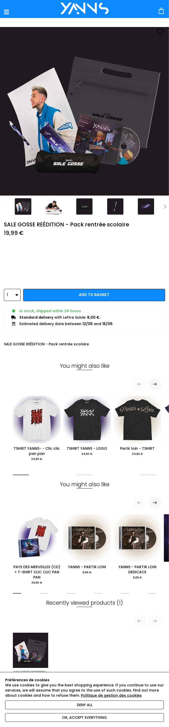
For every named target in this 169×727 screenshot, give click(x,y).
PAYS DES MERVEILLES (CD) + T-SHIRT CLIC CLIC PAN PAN (37, 549)
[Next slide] (154, 384)
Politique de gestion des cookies (111, 695)
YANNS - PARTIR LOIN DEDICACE (137, 547)
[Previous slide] (139, 384)
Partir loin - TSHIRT (137, 426)
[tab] (17, 593)
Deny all (84, 704)
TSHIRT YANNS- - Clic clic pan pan (37, 428)
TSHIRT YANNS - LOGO (87, 426)
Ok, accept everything (84, 717)
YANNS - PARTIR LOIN (87, 544)
